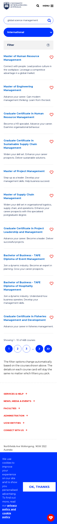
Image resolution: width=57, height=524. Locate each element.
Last (48, 349)
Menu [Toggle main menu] (48, 5)
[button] (51, 57)
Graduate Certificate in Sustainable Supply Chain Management (20, 144)
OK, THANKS (39, 487)
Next (39, 349)
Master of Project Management (24, 171)
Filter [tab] (10, 45)
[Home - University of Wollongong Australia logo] (15, 6)
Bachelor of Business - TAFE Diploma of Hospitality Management (22, 286)
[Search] (38, 6)
